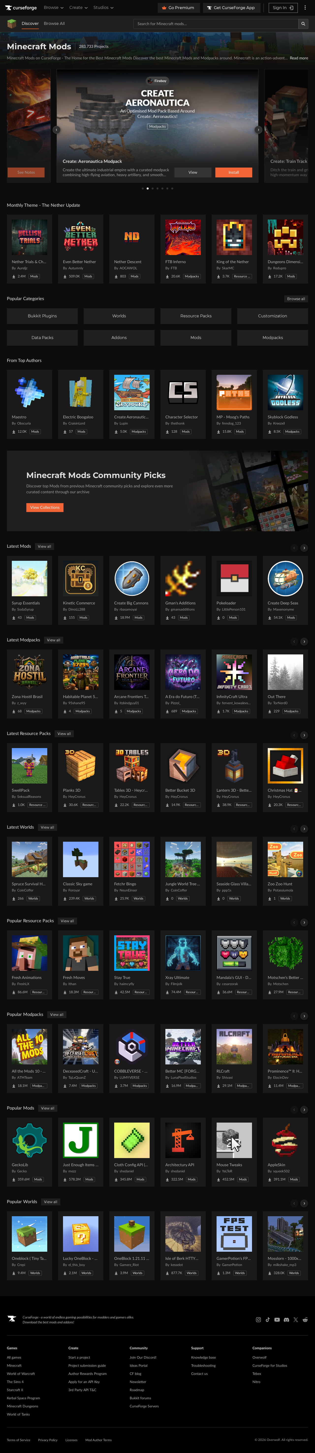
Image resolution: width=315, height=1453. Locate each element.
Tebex (256, 1374)
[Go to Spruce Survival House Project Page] (29, 871)
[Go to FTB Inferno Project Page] (183, 249)
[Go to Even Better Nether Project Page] (80, 249)
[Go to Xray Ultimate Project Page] (183, 964)
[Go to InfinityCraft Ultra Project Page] (234, 684)
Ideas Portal (138, 1366)
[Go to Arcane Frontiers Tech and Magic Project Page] (132, 684)
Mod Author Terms (98, 1440)
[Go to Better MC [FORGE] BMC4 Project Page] (183, 1058)
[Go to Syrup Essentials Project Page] (29, 590)
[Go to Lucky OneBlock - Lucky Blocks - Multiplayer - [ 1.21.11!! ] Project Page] (80, 1245)
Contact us (199, 1374)
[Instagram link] (258, 1320)
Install (234, 172)
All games (14, 1357)
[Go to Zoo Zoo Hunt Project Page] (285, 871)
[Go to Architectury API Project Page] (183, 1152)
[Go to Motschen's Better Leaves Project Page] (285, 964)
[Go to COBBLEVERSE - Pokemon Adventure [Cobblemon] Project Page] (132, 1058)
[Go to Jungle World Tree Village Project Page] (183, 871)
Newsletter (138, 1382)
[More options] (305, 8)
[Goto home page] (21, 7)
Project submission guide (87, 1366)
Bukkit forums (140, 1398)
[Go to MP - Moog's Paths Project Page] (234, 404)
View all (44, 546)
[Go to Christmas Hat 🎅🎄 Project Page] (285, 777)
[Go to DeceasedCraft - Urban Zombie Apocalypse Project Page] (80, 1058)
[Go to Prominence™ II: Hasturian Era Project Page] (285, 1058)
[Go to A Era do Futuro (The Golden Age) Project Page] (183, 684)
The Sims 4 (15, 1382)
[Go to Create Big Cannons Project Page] (132, 590)
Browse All (54, 23)
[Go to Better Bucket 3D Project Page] (183, 777)
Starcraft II (15, 1390)
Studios (104, 7)
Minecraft (14, 1366)
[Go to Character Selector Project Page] (183, 404)
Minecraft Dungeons (22, 1406)
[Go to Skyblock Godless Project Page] (285, 404)
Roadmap (137, 1390)
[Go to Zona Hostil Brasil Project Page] (29, 684)
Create (79, 7)
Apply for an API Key (84, 1382)
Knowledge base (203, 1357)
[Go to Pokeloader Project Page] (234, 590)
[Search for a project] (216, 24)
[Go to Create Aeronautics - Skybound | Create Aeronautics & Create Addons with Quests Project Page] (132, 404)
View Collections (45, 508)
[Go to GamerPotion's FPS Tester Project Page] (234, 1245)
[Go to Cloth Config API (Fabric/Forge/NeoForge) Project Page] (132, 1152)
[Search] (303, 24)
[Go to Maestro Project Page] (29, 404)
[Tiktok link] (268, 1320)
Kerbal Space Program (23, 1398)
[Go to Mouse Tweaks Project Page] (234, 1152)
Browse (54, 7)
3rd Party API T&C (82, 1390)
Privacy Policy (48, 1440)
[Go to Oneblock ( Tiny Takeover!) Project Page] (29, 1245)
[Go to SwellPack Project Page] (29, 777)
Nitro (256, 1382)
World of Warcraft (21, 1374)
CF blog (135, 1374)
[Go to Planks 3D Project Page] (80, 777)
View (193, 172)
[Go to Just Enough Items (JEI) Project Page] (80, 1152)
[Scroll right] (304, 548)
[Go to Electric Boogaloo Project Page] (80, 404)
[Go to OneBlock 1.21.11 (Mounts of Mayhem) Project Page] (132, 1245)
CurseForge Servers (144, 1406)
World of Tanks (18, 1414)
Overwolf (259, 1357)
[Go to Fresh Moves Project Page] (80, 964)
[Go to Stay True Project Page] (132, 964)
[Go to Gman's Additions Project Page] (183, 590)
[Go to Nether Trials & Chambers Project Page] (29, 249)
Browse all (296, 299)
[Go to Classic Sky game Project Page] (80, 871)
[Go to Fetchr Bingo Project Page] (132, 871)
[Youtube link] (277, 1320)
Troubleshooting (203, 1366)
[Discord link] (286, 1320)
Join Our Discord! (143, 1357)
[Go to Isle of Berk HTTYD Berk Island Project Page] (183, 1245)
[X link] (296, 1320)
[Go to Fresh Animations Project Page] (29, 964)
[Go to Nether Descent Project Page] (132, 249)
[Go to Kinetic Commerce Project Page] (80, 590)
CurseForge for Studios (269, 1366)
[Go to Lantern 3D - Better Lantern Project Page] (234, 777)
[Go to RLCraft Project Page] (234, 1058)
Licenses (71, 1440)
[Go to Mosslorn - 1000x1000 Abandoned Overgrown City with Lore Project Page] (285, 1245)
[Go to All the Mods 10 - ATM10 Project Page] (29, 1058)
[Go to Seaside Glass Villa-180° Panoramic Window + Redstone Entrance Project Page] (234, 871)
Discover (30, 23)
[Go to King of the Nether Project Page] (234, 249)
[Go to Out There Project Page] (285, 684)
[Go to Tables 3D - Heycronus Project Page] (132, 777)
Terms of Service (18, 1440)
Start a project (79, 1357)
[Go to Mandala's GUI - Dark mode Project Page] (234, 964)
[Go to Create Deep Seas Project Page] (285, 590)
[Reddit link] (305, 1320)
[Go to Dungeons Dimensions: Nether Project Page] (285, 249)
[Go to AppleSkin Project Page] (285, 1152)
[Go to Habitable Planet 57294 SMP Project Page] (80, 684)
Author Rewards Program (87, 1374)
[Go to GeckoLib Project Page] (29, 1152)
